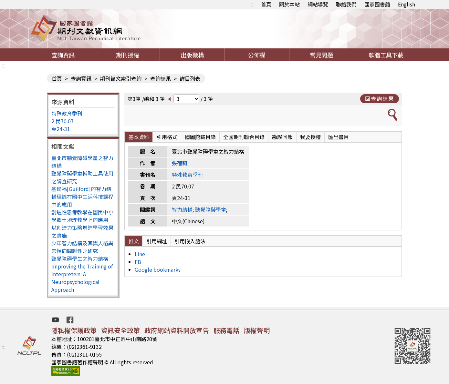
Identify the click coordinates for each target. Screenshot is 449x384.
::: (251, 4)
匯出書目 (338, 137)
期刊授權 (127, 55)
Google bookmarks (158, 269)
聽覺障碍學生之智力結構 (79, 258)
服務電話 (226, 330)
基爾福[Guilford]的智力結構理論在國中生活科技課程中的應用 (82, 196)
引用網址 (156, 241)
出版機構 (192, 55)
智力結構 (182, 209)
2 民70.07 (62, 121)
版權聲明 (257, 330)
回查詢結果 (379, 98)
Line (140, 254)
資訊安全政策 (120, 330)
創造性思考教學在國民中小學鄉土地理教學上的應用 (82, 216)
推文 (134, 241)
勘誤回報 (282, 137)
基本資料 (139, 137)
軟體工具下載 (386, 55)
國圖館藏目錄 (200, 137)
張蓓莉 (179, 163)
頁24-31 (60, 129)
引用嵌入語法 (189, 241)
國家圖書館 (377, 4)
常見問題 (321, 55)
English (406, 4)
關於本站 (289, 4)
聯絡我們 (346, 4)
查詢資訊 (63, 55)
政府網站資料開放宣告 (176, 330)
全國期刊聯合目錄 (244, 137)
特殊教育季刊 (66, 113)
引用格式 (167, 137)
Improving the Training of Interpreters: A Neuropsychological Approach (82, 277)
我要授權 (310, 137)
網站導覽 (318, 4)
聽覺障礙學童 (210, 209)
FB (138, 262)
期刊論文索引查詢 (120, 78)
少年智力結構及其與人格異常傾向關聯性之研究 (82, 247)
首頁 (266, 4)
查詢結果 (160, 78)
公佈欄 (257, 55)
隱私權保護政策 (74, 330)
